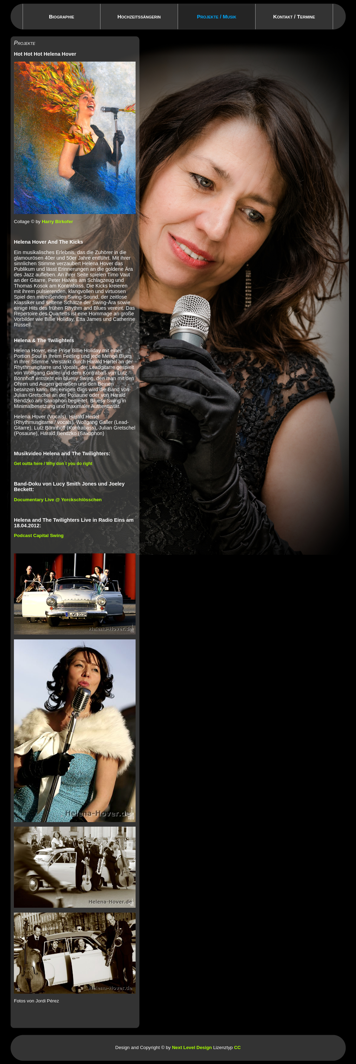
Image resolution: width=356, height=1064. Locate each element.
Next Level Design (192, 1047)
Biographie (61, 16)
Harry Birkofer (57, 221)
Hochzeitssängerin (139, 16)
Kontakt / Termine (294, 16)
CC (237, 1047)
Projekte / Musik (216, 16)
